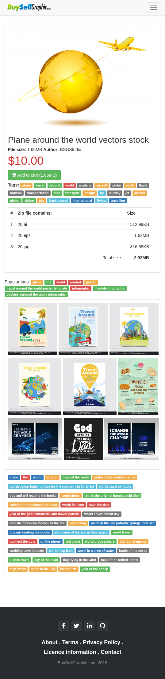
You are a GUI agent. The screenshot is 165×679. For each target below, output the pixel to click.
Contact (111, 652)
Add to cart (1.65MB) (34, 175)
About (50, 642)
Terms (70, 642)
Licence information (70, 652)
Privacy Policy (101, 642)
